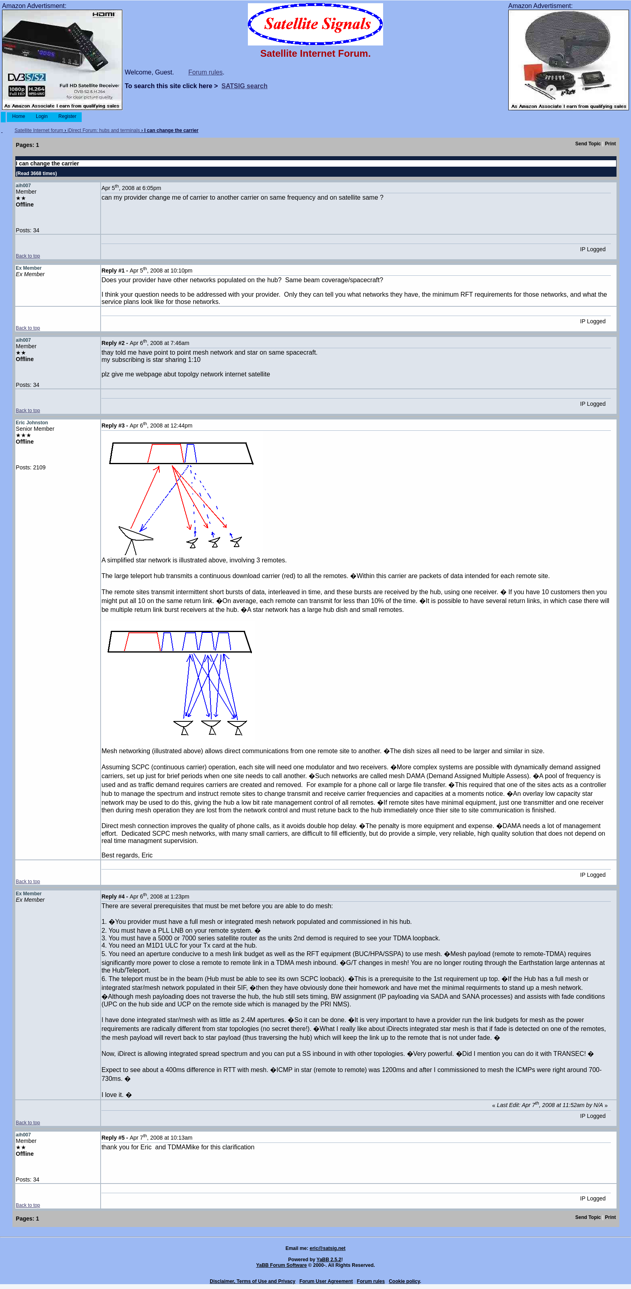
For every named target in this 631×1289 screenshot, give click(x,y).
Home (19, 116)
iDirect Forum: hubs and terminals (104, 130)
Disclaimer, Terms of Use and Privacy (252, 1281)
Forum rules (205, 72)
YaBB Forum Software (281, 1265)
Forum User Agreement (326, 1281)
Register (67, 116)
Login (42, 116)
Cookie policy (404, 1281)
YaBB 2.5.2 (329, 1259)
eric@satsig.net (327, 1248)
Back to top (28, 256)
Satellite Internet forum (38, 130)
